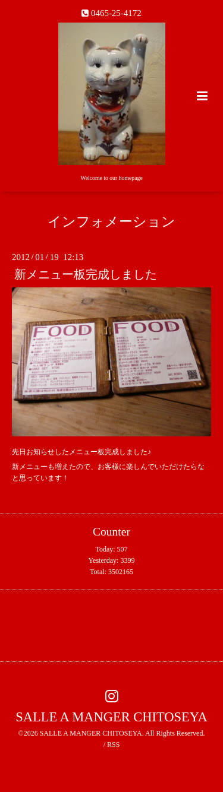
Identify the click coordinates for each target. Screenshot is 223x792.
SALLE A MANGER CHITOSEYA (111, 716)
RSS (113, 744)
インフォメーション (111, 221)
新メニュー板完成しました (85, 274)
